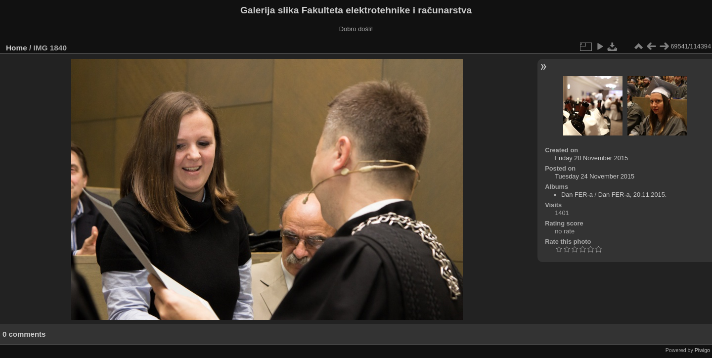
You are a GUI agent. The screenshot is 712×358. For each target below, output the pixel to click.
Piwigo (702, 350)
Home (16, 48)
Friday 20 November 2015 (591, 158)
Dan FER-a (577, 194)
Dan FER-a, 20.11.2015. (632, 194)
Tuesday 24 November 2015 (594, 176)
